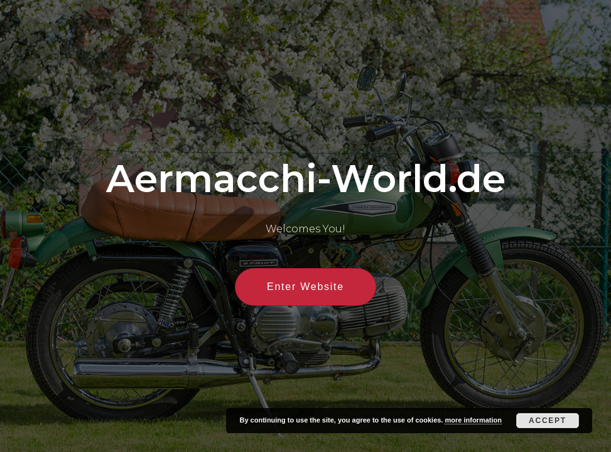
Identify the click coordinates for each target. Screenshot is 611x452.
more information (473, 420)
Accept (547, 420)
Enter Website (305, 286)
